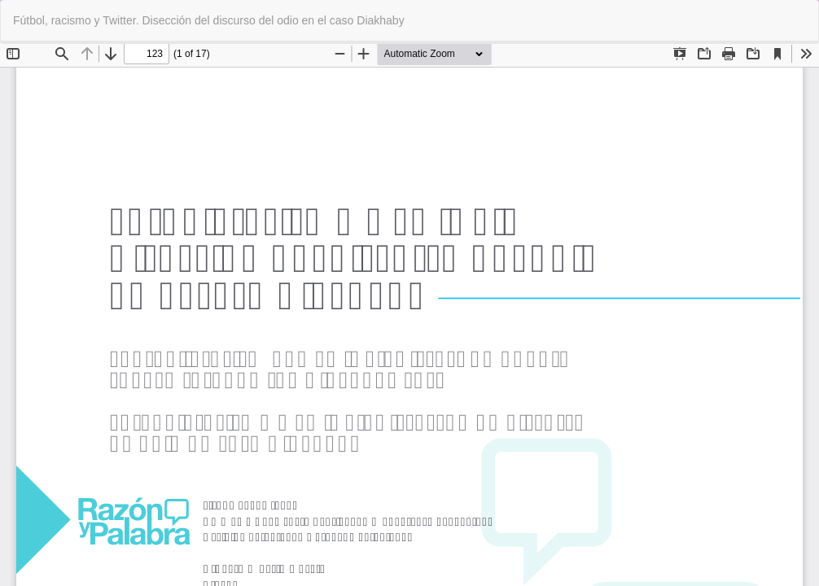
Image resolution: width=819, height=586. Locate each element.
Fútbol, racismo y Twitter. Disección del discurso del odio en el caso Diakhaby (209, 20)
